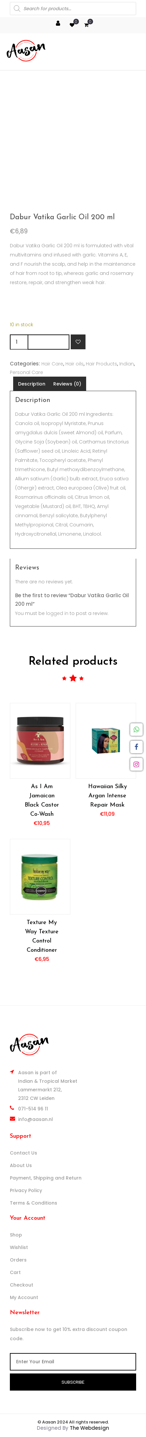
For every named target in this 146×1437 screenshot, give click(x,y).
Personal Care (26, 372)
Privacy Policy (26, 1190)
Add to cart (48, 341)
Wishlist (19, 1247)
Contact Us (23, 1153)
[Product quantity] (19, 342)
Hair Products (101, 363)
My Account (24, 1297)
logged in (57, 613)
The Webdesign (89, 1427)
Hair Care (52, 363)
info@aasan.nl (35, 1119)
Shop (16, 1235)
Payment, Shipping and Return (46, 1178)
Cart (15, 1272)
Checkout (21, 1285)
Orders (18, 1260)
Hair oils (74, 363)
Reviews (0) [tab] (67, 384)
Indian (126, 363)
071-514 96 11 (33, 1108)
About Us (21, 1165)
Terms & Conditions (33, 1203)
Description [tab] (31, 384)
